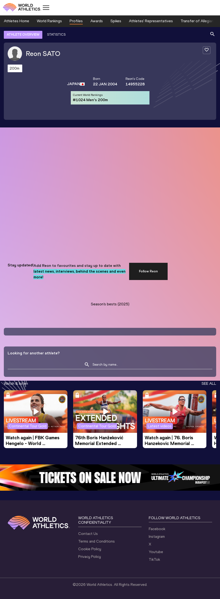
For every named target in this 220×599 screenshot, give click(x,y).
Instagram (157, 536)
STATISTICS (56, 35)
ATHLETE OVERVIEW (23, 35)
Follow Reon (148, 271)
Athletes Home (16, 21)
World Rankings (49, 21)
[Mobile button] (46, 7)
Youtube (156, 552)
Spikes (115, 21)
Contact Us (88, 533)
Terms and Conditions (96, 541)
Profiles (76, 21)
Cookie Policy (89, 549)
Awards (96, 21)
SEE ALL (209, 383)
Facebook (157, 529)
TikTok (154, 559)
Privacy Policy (89, 556)
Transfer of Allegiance (199, 21)
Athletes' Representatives (151, 21)
